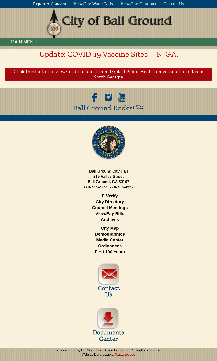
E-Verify (110, 195)
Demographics (110, 234)
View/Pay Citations (138, 4)
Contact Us (173, 4)
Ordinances (110, 245)
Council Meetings (110, 207)
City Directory (110, 201)
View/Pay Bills (109, 213)
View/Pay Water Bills (93, 4)
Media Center (109, 240)
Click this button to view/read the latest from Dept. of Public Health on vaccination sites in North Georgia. (109, 74)
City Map (110, 228)
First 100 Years (110, 251)
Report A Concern (49, 4)
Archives (110, 219)
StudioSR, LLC (125, 354)
